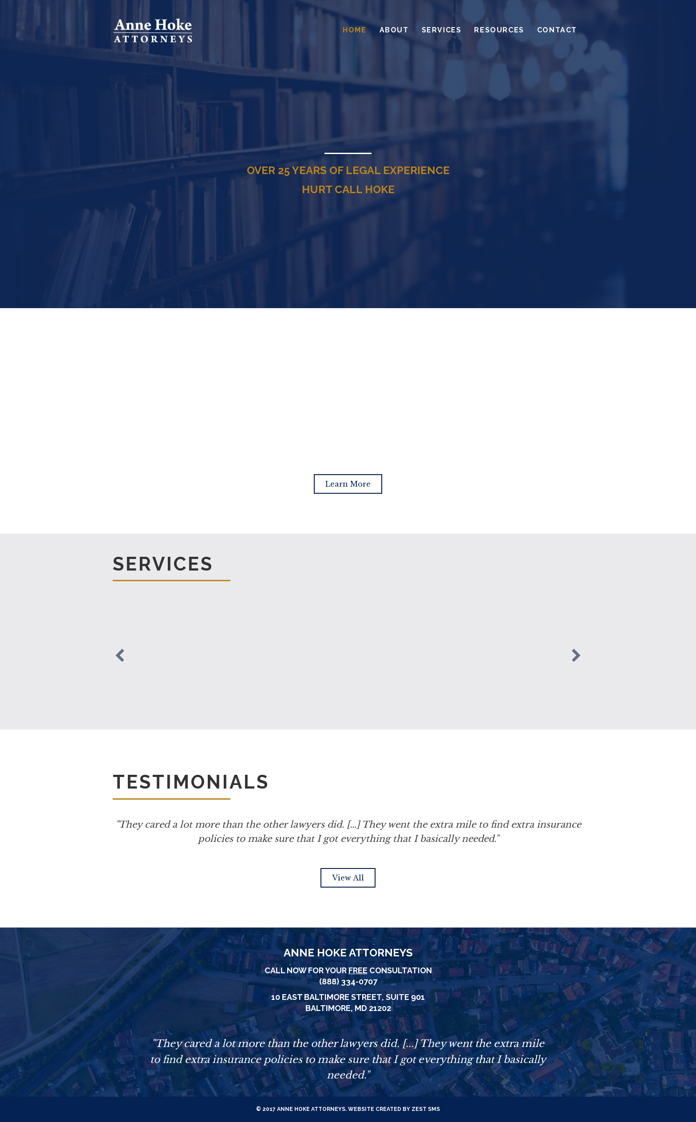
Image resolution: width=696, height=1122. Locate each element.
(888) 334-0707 (348, 981)
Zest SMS (425, 1109)
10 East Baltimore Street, (328, 997)
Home (354, 30)
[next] (576, 655)
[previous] (120, 655)
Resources (499, 30)
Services (442, 30)
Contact (557, 30)
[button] (348, 484)
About (394, 30)
